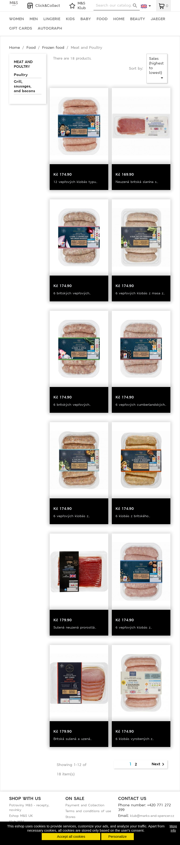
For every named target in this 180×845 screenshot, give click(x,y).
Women (16, 19)
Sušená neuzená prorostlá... (74, 627)
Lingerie (51, 19)
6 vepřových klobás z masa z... (140, 293)
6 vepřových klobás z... (71, 516)
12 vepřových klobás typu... (75, 182)
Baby (85, 19)
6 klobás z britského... (133, 516)
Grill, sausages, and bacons (24, 86)
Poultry (21, 74)
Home (118, 19)
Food (102, 19)
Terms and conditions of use (88, 811)
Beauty (137, 19)
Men (34, 19)
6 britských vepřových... (72, 293)
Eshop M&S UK (21, 816)
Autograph (50, 28)
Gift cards (20, 28)
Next (159, 764)
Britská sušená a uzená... (72, 739)
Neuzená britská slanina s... (137, 182)
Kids (70, 19)
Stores (70, 817)
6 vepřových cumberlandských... (141, 404)
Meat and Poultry (23, 64)
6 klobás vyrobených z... (135, 739)
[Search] (117, 5)
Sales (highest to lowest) (157, 68)
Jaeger (158, 19)
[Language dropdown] (146, 6)
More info (173, 828)
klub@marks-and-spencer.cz (152, 816)
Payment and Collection (84, 805)
